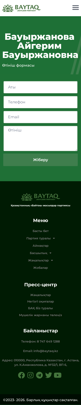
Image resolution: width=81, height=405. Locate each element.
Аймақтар (41, 246)
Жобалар (40, 268)
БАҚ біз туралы (40, 308)
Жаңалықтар (40, 260)
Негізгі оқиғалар (40, 302)
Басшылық (40, 253)
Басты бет (41, 231)
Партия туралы (40, 238)
